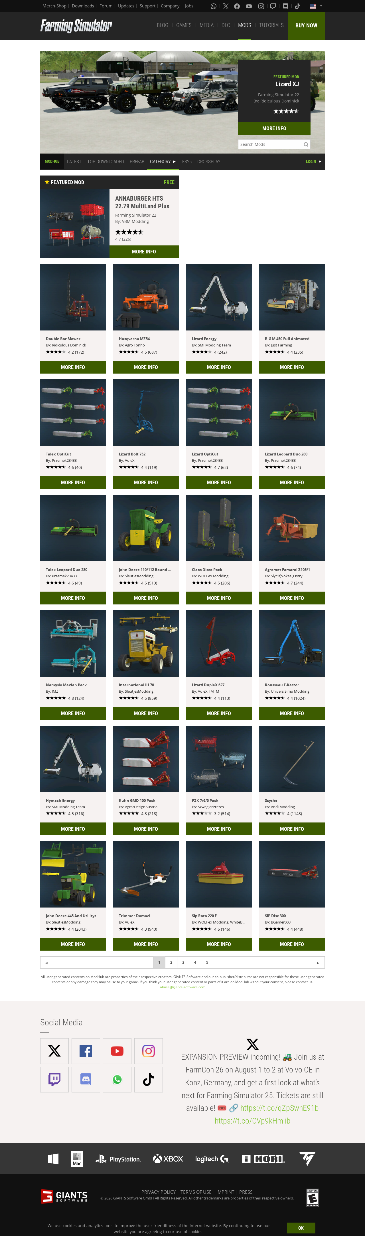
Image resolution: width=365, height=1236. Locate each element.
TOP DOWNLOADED (105, 161)
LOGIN (311, 161)
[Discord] (286, 6)
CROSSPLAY (208, 161)
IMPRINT (225, 1192)
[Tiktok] (298, 6)
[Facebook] (237, 6)
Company (170, 6)
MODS (244, 25)
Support (147, 6)
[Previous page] (318, 962)
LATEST (74, 161)
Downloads (83, 6)
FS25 (187, 161)
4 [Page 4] (195, 962)
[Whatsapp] (214, 6)
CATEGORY (160, 161)
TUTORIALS (271, 25)
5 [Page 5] (207, 962)
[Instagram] (261, 6)
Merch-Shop (54, 6)
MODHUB (52, 161)
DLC (226, 25)
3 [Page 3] (183, 962)
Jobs (189, 6)
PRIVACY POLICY (158, 1192)
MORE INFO (274, 128)
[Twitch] (273, 6)
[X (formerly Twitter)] (226, 6)
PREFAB (137, 161)
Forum (106, 6)
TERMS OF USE (196, 1192)
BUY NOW (306, 25)
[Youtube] (249, 6)
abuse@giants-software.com (182, 987)
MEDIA (207, 25)
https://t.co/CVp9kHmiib (253, 1121)
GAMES (184, 25)
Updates (126, 6)
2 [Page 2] (171, 962)
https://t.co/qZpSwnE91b (279, 1108)
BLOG (162, 25)
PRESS (246, 1192)
